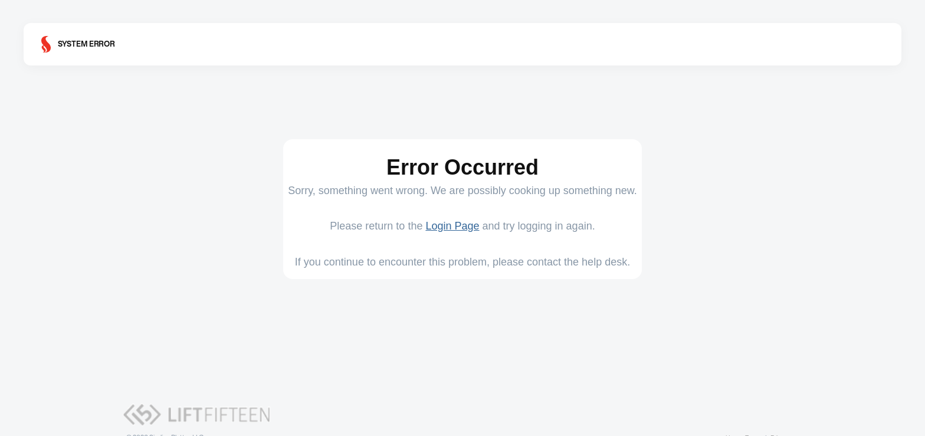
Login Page (452, 226)
